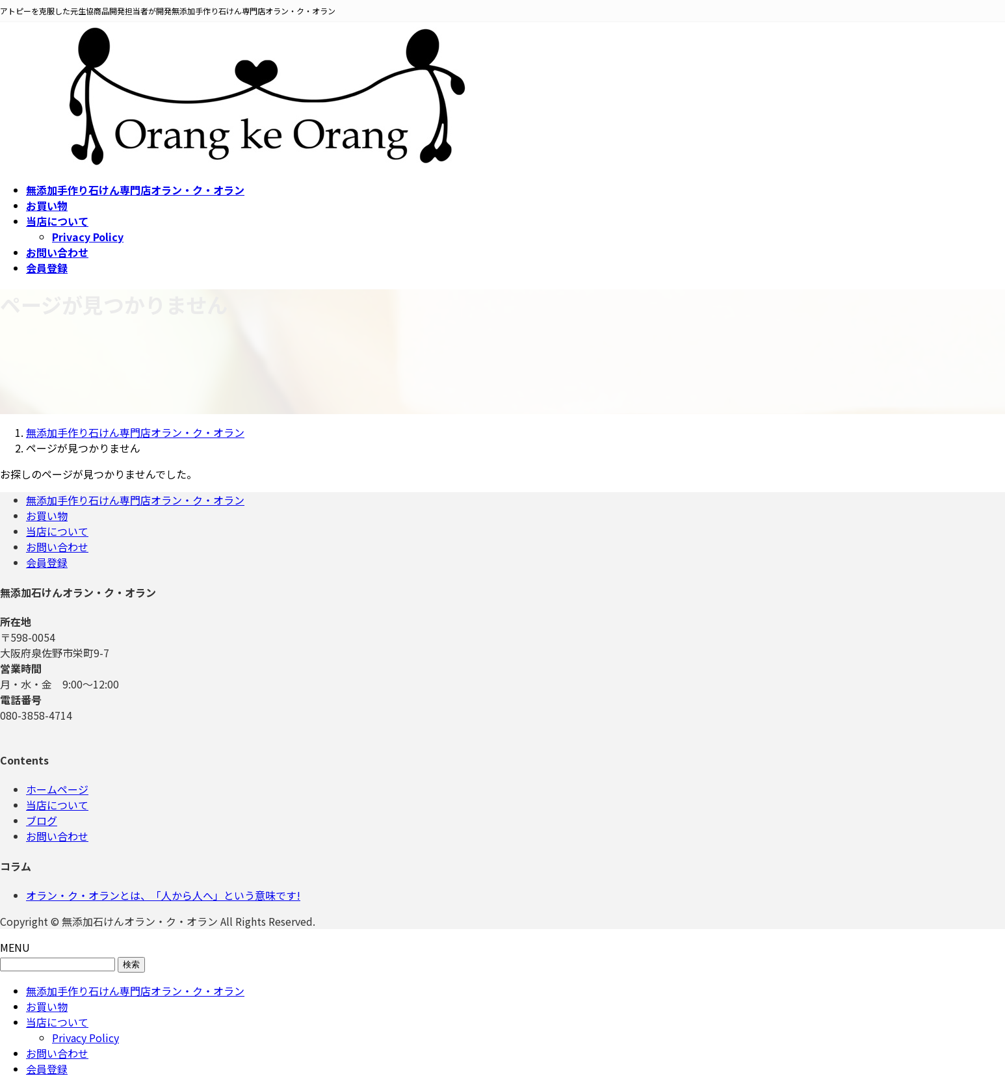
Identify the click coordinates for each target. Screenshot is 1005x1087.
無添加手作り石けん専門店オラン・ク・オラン (135, 500)
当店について (57, 531)
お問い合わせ (57, 547)
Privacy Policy (88, 236)
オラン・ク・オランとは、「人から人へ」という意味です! (163, 895)
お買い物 (47, 515)
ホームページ (57, 789)
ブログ (41, 820)
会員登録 (47, 562)
